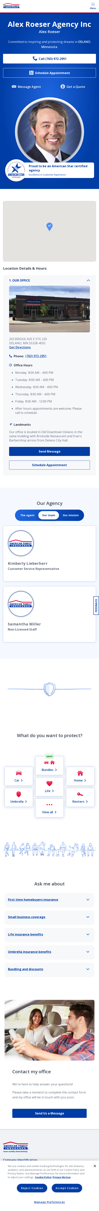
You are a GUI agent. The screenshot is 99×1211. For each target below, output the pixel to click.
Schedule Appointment (49, 72)
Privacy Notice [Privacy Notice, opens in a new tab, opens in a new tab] (62, 1177)
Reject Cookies (32, 1188)
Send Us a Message (49, 1113)
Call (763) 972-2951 (50, 58)
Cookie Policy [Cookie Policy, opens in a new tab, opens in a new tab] (43, 1177)
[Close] (95, 1166)
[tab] (27, 515)
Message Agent (26, 86)
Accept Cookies (67, 1188)
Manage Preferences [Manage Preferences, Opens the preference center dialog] (49, 1202)
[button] (49, 227)
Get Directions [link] (20, 347)
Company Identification (20, 1160)
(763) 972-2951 (36, 356)
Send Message (49, 451)
